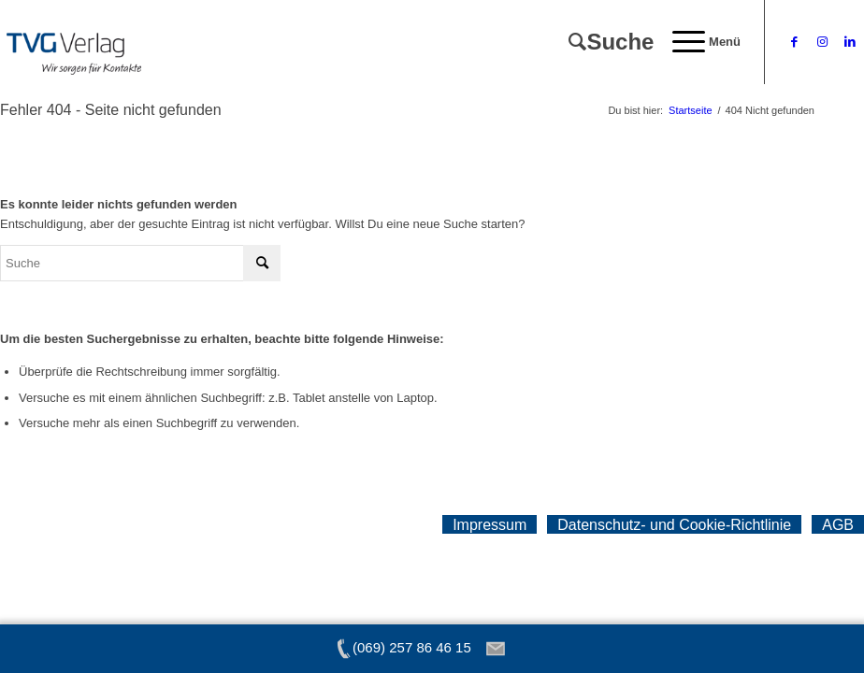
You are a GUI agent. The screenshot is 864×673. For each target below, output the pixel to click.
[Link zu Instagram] (822, 42)
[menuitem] (602, 42)
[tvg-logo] (74, 42)
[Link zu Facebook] (794, 42)
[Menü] (697, 42)
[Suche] (602, 42)
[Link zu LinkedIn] (850, 42)
